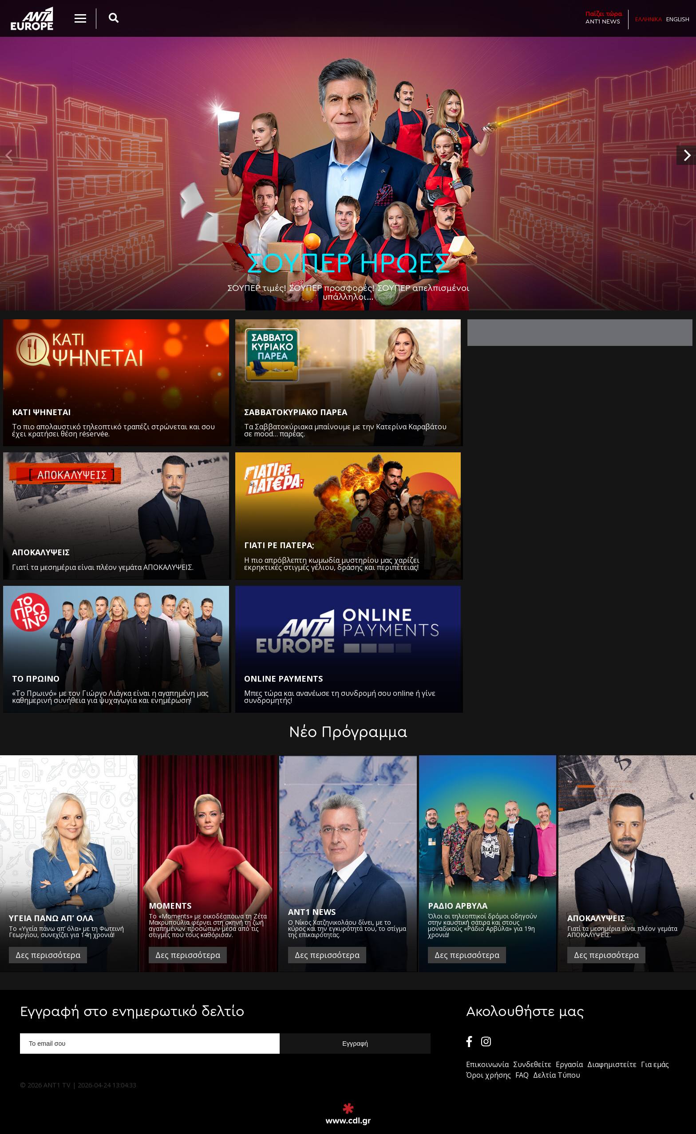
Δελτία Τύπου (556, 1075)
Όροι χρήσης (488, 1075)
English (677, 19)
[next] (686, 155)
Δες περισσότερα (48, 955)
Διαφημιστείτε (612, 1064)
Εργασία (569, 1064)
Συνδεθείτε (532, 1064)
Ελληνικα (648, 19)
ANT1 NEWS (603, 17)
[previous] (10, 155)
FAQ (522, 1075)
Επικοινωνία (487, 1064)
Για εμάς (655, 1064)
